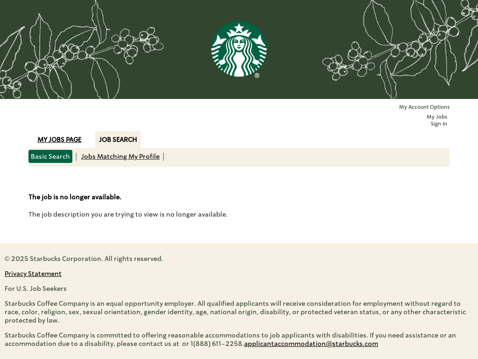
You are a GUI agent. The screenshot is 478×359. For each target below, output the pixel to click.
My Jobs (437, 116)
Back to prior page (57, 180)
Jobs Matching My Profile (120, 156)
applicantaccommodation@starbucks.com (311, 343)
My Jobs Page (59, 139)
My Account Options (424, 107)
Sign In (439, 123)
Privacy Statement (33, 273)
